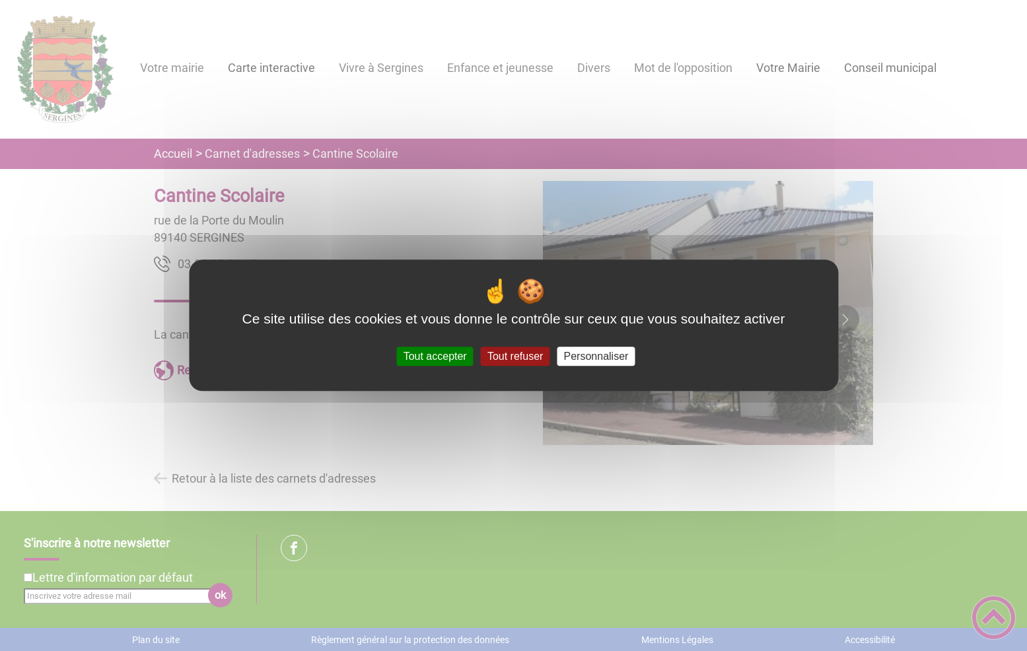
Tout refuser (515, 356)
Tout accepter (435, 356)
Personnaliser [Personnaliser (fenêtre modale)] (596, 356)
